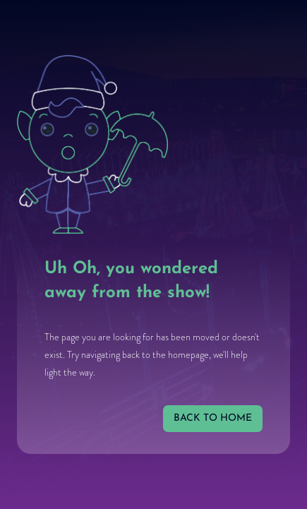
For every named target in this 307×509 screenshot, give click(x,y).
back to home (213, 418)
